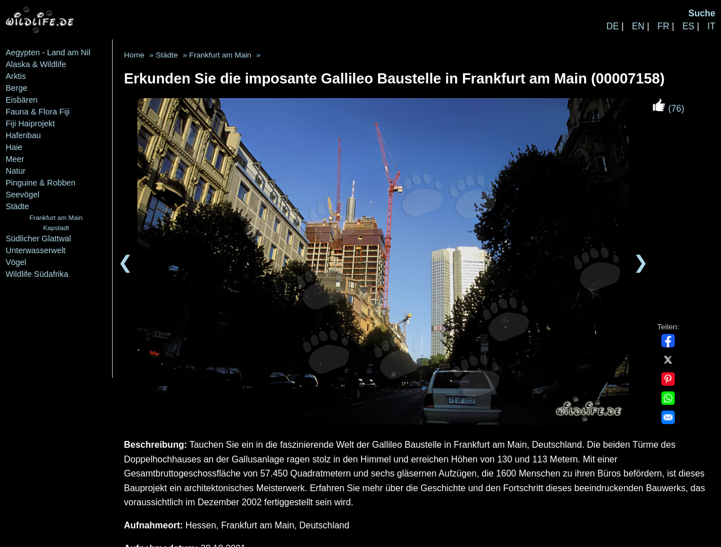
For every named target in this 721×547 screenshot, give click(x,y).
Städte (17, 206)
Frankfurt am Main (56, 217)
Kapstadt (56, 227)
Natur (15, 170)
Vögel (16, 262)
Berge (16, 87)
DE (612, 26)
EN (638, 26)
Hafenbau (23, 135)
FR (663, 26)
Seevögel (22, 194)
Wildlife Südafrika (37, 274)
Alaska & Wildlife (36, 64)
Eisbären (22, 99)
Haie (14, 147)
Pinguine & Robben (40, 182)
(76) (668, 108)
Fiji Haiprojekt (30, 123)
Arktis (16, 76)
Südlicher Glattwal (38, 238)
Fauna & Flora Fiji (38, 111)
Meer (15, 159)
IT (711, 26)
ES (688, 26)
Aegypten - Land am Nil (48, 52)
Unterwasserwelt (35, 250)
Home (134, 55)
